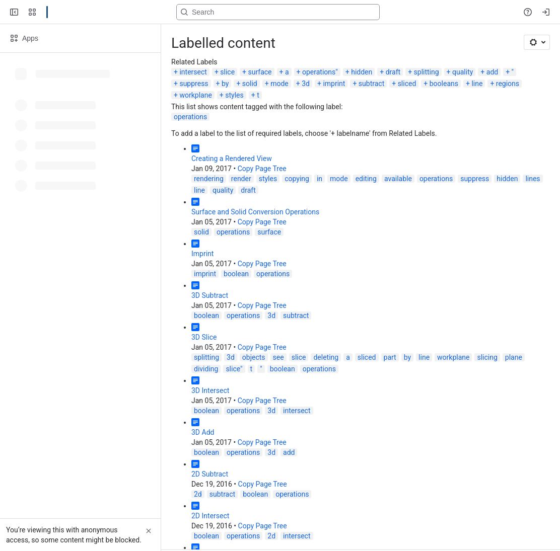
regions (507, 84)
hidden (361, 72)
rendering (209, 179)
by (225, 84)
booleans (444, 84)
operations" (320, 72)
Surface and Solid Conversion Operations (255, 212)
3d (306, 84)
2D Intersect (210, 516)
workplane (195, 95)
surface (260, 72)
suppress (193, 84)
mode (279, 84)
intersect (192, 72)
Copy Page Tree (262, 169)
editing (366, 179)
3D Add (202, 432)
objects (253, 357)
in (319, 179)
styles (234, 95)
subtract (371, 84)
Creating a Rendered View (231, 158)
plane (513, 357)
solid (249, 84)
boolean (236, 274)
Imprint (202, 254)
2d (198, 494)
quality (462, 72)
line (476, 84)
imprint (334, 84)
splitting (426, 72)
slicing (487, 357)
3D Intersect (210, 390)
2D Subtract (209, 474)
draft (393, 72)
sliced (407, 84)
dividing (206, 369)
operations (190, 117)
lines (532, 179)
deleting (325, 357)
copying (297, 179)
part (390, 357)
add (492, 72)
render (241, 179)
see (278, 357)
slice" (234, 369)
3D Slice (204, 337)
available (398, 179)
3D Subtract (209, 295)
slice (227, 72)
